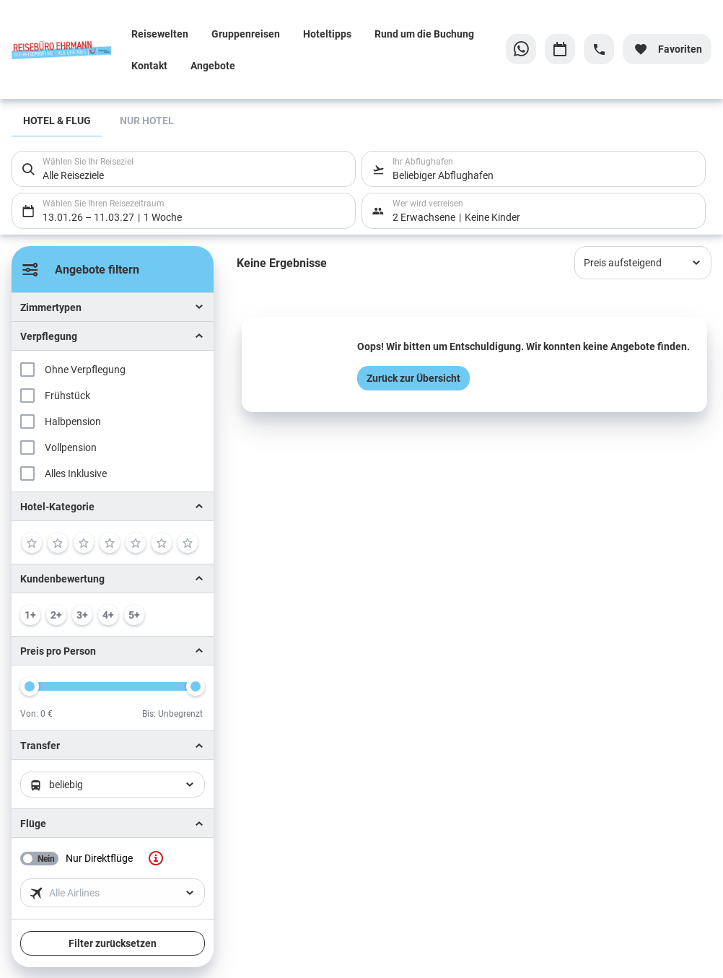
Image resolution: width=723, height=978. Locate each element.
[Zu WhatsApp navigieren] (521, 49)
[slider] (29, 686)
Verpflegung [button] (48, 336)
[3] (84, 543)
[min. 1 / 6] (30, 615)
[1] (32, 543)
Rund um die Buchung (424, 33)
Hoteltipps (327, 33)
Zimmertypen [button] (51, 307)
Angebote (212, 65)
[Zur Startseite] (66, 49)
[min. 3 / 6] (82, 615)
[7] (188, 543)
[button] (113, 506)
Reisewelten (159, 33)
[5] (136, 543)
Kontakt (149, 65)
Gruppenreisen (245, 33)
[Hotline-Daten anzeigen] (599, 49)
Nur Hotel (147, 120)
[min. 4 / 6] (108, 615)
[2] (58, 543)
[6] (162, 543)
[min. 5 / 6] (134, 615)
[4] (110, 543)
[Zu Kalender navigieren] (560, 49)
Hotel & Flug (57, 120)
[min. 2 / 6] (56, 615)
